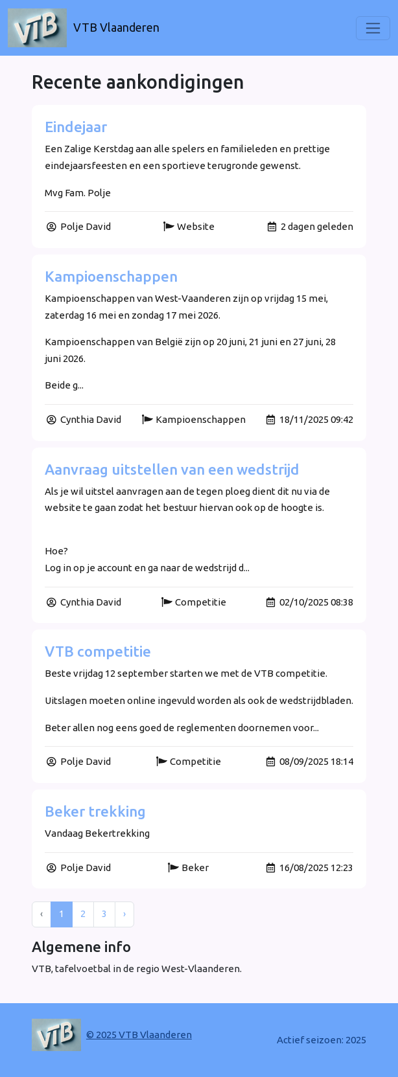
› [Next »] (124, 914)
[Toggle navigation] (373, 28)
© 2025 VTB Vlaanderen (139, 1034)
